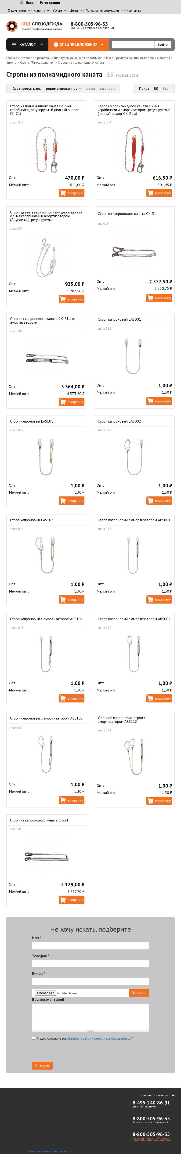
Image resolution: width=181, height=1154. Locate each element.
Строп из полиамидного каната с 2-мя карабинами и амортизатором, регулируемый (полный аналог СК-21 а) (134, 110)
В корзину (75, 193)
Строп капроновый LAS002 (119, 421)
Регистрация (50, 2)
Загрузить (139, 993)
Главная (11, 58)
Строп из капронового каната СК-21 (39, 820)
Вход (29, 2)
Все (166, 88)
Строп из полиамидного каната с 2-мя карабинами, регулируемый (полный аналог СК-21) (44, 110)
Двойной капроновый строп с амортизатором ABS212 (121, 719)
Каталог (29, 44)
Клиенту (39, 10)
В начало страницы (154, 1095)
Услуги (57, 10)
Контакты (134, 10)
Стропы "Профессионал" (37, 62)
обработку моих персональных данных (98, 1038)
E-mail (38, 973)
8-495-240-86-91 (151, 1103)
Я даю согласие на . (82, 1038)
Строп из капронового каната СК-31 (127, 213)
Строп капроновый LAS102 (31, 519)
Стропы (11, 62)
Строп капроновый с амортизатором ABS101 (46, 618)
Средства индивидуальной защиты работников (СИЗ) (73, 58)
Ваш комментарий (48, 999)
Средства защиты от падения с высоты (142, 58)
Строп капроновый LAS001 (119, 319)
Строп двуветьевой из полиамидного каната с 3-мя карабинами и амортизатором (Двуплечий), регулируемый (46, 216)
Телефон (41, 955)
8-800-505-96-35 (89, 24)
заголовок (107, 88)
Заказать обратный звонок (151, 1138)
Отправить (42, 1065)
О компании (17, 10)
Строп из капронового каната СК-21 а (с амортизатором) (42, 320)
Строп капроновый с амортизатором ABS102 (46, 718)
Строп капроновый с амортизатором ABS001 (134, 519)
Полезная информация (102, 10)
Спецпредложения (81, 44)
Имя (36, 937)
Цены (74, 10)
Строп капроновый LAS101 (31, 421)
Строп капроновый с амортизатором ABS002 (134, 618)
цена (90, 88)
